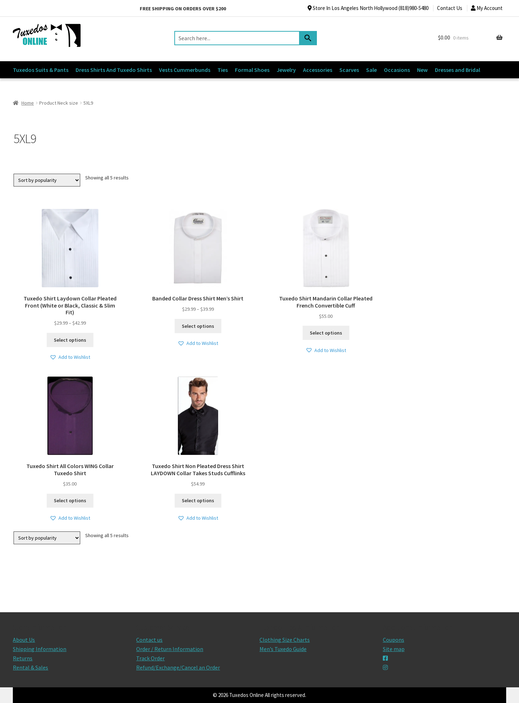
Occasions (397, 69)
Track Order (150, 658)
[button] (70, 357)
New (422, 69)
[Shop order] (47, 180)
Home (27, 103)
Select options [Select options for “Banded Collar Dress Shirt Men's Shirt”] (198, 326)
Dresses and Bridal (457, 69)
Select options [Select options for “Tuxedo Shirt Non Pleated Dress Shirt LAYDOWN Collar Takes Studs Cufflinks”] (198, 500)
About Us (24, 639)
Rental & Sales (30, 667)
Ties (222, 69)
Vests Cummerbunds (184, 69)
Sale (371, 69)
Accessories (317, 69)
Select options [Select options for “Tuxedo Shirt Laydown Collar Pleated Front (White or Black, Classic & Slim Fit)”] (70, 340)
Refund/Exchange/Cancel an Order (178, 667)
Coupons (393, 639)
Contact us (149, 639)
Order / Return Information (169, 648)
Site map (394, 648)
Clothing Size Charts (285, 639)
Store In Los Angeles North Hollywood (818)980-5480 (368, 8)
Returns (22, 658)
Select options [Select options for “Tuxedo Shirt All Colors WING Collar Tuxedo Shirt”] (70, 500)
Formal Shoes (252, 69)
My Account (487, 8)
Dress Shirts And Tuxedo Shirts (114, 69)
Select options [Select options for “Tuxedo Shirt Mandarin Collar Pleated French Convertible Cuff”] (326, 333)
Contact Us (449, 8)
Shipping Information (39, 648)
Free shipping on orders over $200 (183, 8)
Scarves (349, 69)
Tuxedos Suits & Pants (40, 69)
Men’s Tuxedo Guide (283, 648)
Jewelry (286, 69)
